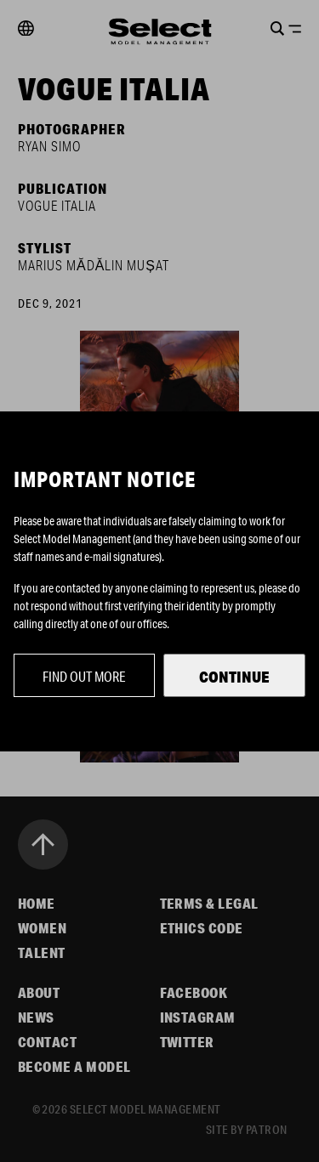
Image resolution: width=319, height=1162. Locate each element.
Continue (234, 676)
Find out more (84, 676)
